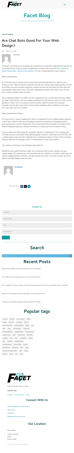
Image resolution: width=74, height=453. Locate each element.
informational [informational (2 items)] (23, 338)
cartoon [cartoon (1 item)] (27, 325)
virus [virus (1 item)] (16, 354)
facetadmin (19, 167)
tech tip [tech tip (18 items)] (11, 354)
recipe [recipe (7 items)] (21, 348)
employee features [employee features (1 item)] (29, 332)
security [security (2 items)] (26, 351)
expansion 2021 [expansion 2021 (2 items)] (21, 335)
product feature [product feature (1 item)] (6, 348)
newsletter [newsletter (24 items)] (9, 341)
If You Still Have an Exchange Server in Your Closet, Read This (21, 277)
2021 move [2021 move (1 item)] (5, 319)
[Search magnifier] (70, 255)
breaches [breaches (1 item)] (5, 322)
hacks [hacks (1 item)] (11, 338)
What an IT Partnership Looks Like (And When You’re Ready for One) (23, 294)
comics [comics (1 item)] (9, 329)
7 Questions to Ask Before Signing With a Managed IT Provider (21, 302)
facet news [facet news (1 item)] (5, 338)
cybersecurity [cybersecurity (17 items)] (26, 329)
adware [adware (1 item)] (28, 319)
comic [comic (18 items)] (4, 329)
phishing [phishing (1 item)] (25, 344)
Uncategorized (7, 34)
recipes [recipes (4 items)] (26, 348)
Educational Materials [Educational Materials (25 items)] (8, 332)
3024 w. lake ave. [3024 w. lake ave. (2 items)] (21, 319)
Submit (6, 237)
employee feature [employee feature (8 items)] (19, 332)
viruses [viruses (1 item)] (21, 354)
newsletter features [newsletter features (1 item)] (7, 344)
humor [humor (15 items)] (16, 338)
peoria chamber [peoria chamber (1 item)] (17, 344)
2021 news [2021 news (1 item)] (12, 319)
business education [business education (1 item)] (18, 325)
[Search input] (36, 255)
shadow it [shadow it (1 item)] (5, 354)
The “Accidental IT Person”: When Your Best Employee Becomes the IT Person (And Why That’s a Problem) (35, 285)
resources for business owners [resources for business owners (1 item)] (10, 351)
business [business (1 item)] (26, 322)
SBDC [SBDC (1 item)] (20, 351)
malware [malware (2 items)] (30, 338)
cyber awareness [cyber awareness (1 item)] (17, 329)
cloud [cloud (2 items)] (32, 325)
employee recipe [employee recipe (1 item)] (6, 335)
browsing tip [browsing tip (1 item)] (19, 322)
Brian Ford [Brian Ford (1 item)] (11, 322)
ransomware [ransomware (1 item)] (15, 348)
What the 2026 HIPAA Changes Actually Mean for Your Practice (21, 269)
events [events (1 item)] (14, 335)
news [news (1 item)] (4, 341)
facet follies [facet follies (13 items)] (29, 335)
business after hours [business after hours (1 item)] (7, 325)
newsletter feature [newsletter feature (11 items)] (19, 341)
